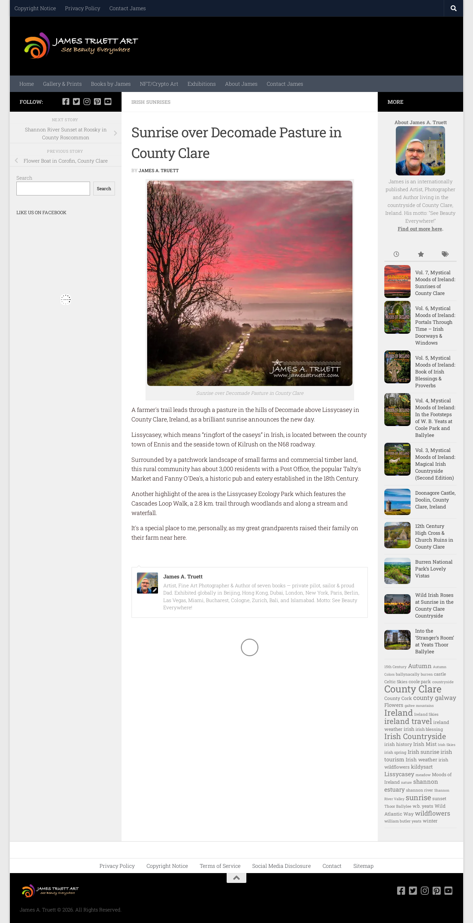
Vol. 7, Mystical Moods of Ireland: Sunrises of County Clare (435, 282)
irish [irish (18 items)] (409, 729)
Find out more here (420, 228)
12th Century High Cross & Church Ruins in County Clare (434, 536)
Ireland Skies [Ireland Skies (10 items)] (426, 714)
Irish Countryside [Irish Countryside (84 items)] (415, 736)
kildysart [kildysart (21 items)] (422, 766)
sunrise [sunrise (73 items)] (418, 797)
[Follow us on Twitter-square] (76, 101)
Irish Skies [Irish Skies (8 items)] (446, 744)
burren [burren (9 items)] (427, 674)
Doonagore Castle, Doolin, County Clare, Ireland (435, 499)
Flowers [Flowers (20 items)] (393, 705)
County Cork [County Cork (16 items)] (398, 698)
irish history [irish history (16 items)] (398, 744)
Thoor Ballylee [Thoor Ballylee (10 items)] (397, 806)
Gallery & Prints (62, 83)
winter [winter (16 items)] (430, 821)
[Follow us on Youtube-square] (108, 101)
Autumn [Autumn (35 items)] (420, 666)
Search (24, 177)
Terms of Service (220, 865)
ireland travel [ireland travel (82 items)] (408, 721)
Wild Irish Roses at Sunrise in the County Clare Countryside (434, 605)
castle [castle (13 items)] (440, 674)
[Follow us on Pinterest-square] (97, 101)
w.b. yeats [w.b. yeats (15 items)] (423, 806)
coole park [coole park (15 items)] (420, 682)
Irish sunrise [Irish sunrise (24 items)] (423, 751)
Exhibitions (202, 83)
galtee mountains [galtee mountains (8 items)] (419, 705)
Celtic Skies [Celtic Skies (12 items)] (395, 681)
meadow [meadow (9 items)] (423, 774)
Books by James (111, 83)
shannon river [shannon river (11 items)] (419, 790)
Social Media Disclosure (281, 865)
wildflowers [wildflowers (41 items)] (432, 813)
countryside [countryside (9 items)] (443, 681)
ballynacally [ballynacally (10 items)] (407, 674)
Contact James (127, 8)
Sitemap (363, 865)
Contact (332, 865)
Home (26, 83)
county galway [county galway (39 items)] (434, 697)
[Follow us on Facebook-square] (66, 101)
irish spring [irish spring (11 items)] (395, 752)
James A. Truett (159, 170)
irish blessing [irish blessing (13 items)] (429, 729)
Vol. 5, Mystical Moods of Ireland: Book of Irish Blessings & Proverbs (435, 371)
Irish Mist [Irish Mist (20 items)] (425, 744)
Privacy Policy (82, 8)
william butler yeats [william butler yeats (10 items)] (402, 821)
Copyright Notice (35, 8)
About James (241, 83)
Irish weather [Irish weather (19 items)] (421, 759)
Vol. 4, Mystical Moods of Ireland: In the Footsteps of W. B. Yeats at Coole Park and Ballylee (435, 417)
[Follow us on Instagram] (87, 101)
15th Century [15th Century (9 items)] (395, 666)
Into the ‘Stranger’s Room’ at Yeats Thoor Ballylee (434, 641)
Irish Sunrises (153, 101)
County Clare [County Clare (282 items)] (412, 688)
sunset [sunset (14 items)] (439, 798)
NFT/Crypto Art (159, 83)
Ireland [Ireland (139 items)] (398, 712)
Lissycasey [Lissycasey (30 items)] (399, 774)
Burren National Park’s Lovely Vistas (434, 568)
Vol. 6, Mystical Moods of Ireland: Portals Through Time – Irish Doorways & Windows (435, 325)
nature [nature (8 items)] (406, 782)
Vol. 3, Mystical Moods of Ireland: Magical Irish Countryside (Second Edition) (435, 464)
